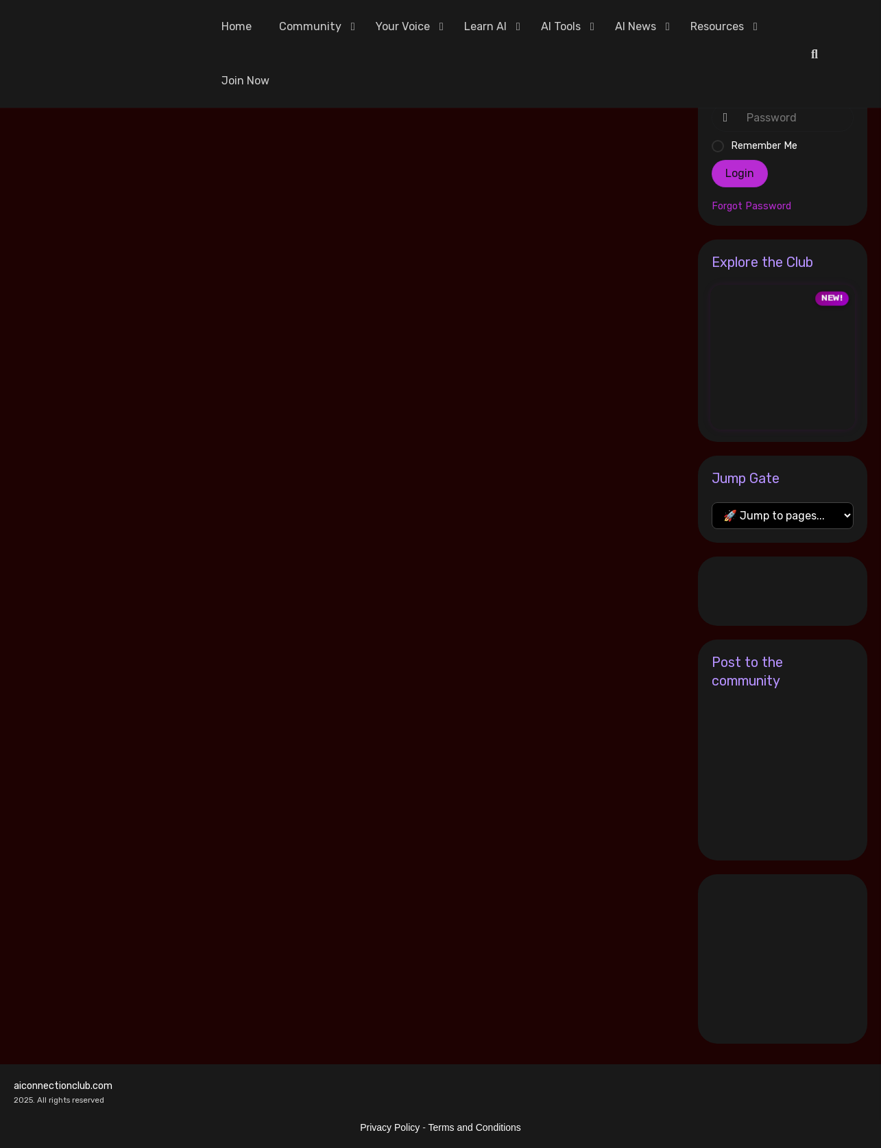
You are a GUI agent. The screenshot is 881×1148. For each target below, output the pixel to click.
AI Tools (561, 26)
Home (236, 26)
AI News (635, 26)
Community (310, 26)
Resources (717, 26)
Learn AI (485, 26)
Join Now (245, 80)
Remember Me (764, 146)
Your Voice (403, 26)
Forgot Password (751, 206)
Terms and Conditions (474, 1127)
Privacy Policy (390, 1127)
